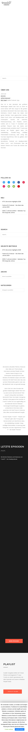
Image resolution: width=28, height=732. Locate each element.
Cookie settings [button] (9, 729)
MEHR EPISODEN (14, 641)
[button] (12, 691)
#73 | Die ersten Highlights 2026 (11, 201)
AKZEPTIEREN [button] (19, 729)
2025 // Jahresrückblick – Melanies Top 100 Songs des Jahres (13, 211)
